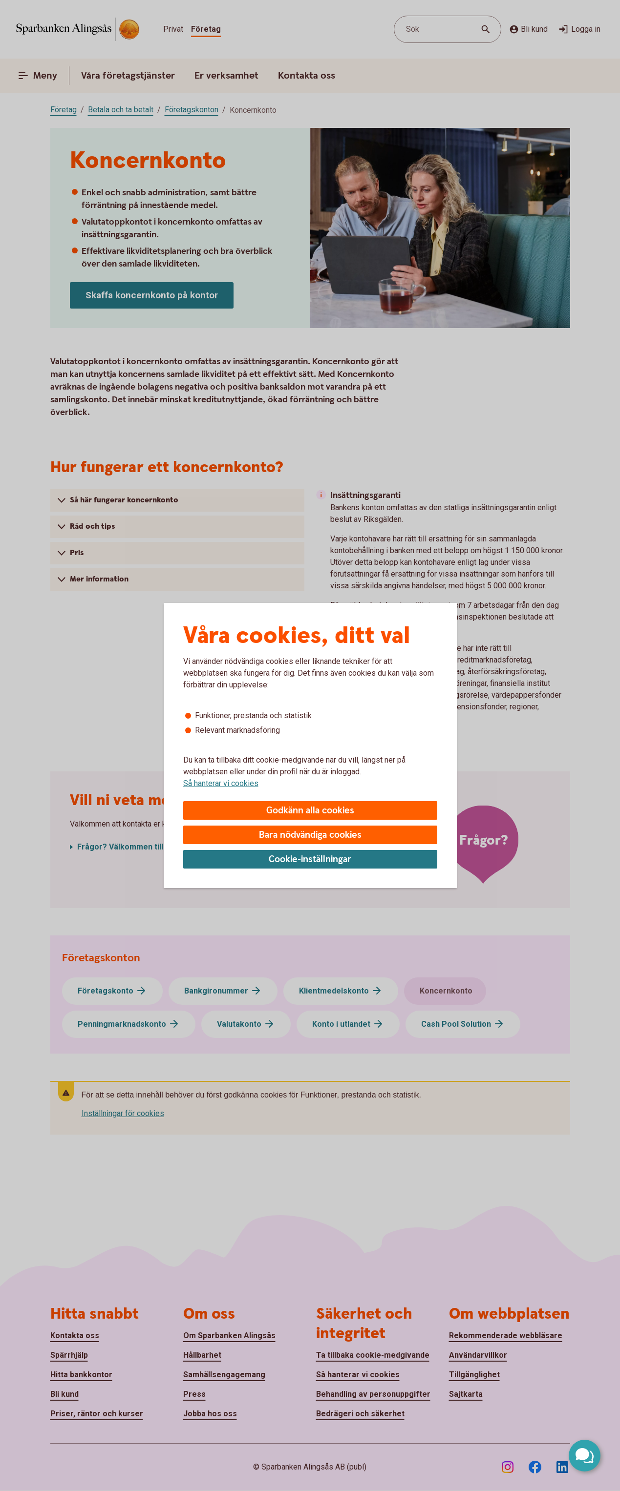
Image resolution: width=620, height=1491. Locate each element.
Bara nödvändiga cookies (310, 835)
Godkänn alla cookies (310, 811)
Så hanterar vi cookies (220, 783)
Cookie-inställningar (310, 859)
